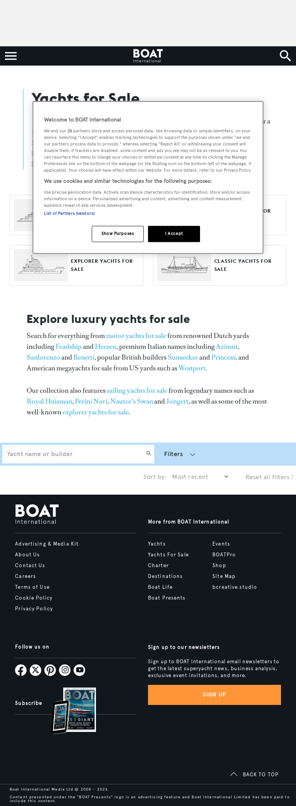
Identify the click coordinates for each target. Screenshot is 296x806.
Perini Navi (91, 401)
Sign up (214, 694)
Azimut (227, 346)
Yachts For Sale (168, 555)
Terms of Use (32, 587)
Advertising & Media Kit (47, 544)
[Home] (148, 56)
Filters (173, 454)
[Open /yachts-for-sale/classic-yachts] (184, 277)
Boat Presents (167, 598)
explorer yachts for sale (95, 412)
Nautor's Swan (131, 401)
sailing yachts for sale (137, 390)
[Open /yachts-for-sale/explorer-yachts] (41, 277)
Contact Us (30, 566)
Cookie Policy (33, 598)
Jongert (177, 401)
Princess (223, 357)
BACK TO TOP (261, 775)
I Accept (174, 234)
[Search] (148, 454)
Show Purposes (117, 234)
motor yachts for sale (136, 335)
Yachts (157, 544)
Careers (25, 576)
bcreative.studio (234, 587)
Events (221, 544)
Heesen (105, 346)
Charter (158, 566)
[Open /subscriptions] (67, 712)
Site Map (223, 576)
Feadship (69, 346)
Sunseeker (183, 357)
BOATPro (224, 555)
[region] (148, 177)
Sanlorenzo (43, 357)
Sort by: (154, 476)
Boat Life (160, 587)
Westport (191, 368)
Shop (219, 566)
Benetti (83, 357)
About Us (27, 555)
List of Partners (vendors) (69, 213)
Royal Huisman (49, 401)
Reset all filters (270, 477)
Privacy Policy (34, 609)
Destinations (165, 576)
